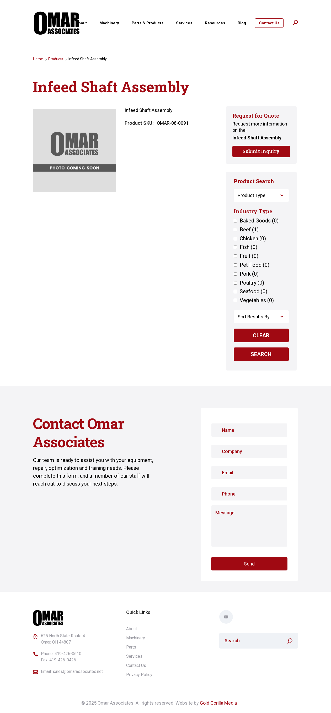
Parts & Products (147, 23)
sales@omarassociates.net (78, 671)
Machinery (109, 23)
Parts (131, 647)
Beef (249, 230)
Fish (248, 247)
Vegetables (257, 300)
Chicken (253, 239)
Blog (242, 23)
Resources (215, 23)
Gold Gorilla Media (218, 703)
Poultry (252, 283)
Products (55, 59)
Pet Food (254, 265)
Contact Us (269, 23)
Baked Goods (259, 221)
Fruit (249, 256)
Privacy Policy (139, 674)
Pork (249, 274)
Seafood (253, 292)
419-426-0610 (68, 653)
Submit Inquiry (261, 151)
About (81, 23)
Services (184, 23)
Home (38, 59)
